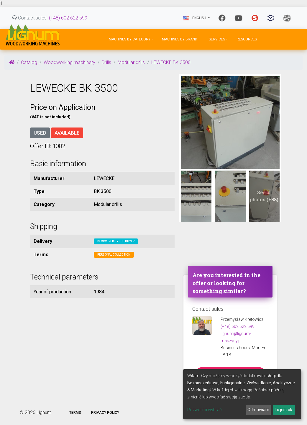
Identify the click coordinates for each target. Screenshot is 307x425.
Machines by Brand (179, 39)
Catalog (29, 62)
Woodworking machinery (69, 62)
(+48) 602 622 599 (68, 18)
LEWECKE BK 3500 (171, 62)
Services (217, 39)
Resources (247, 39)
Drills (106, 62)
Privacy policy (105, 413)
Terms (75, 413)
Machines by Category (129, 39)
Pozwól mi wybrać (204, 409)
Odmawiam (258, 409)
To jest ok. (284, 409)
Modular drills (131, 62)
